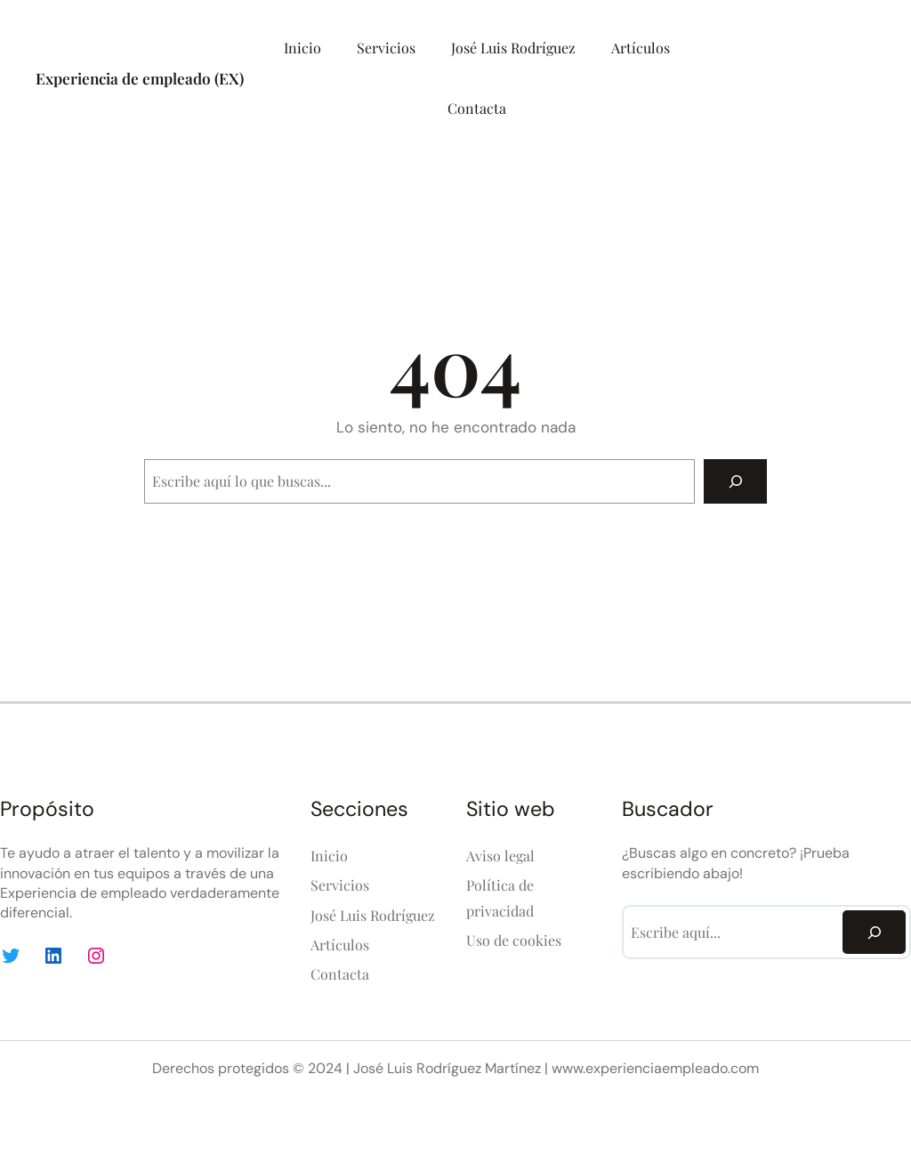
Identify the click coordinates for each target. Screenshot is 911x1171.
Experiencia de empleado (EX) (140, 78)
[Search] (735, 481)
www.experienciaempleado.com (655, 1068)
